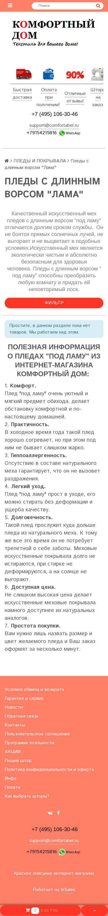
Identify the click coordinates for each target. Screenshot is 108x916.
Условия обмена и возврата (34, 689)
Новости (14, 707)
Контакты (15, 725)
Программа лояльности (29, 743)
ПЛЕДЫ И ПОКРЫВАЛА (40, 161)
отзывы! (75, 101)
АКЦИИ (12, 752)
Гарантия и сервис (24, 698)
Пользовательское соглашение (37, 734)
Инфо (10, 778)
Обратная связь (22, 716)
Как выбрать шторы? (27, 796)
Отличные (75, 93)
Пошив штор (18, 760)
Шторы (98, 90)
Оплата (49, 90)
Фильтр (54, 303)
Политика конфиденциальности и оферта (49, 769)
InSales (68, 889)
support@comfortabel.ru (54, 125)
